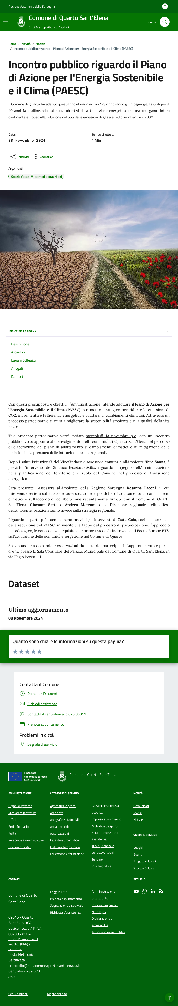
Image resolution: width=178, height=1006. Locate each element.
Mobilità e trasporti (105, 826)
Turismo (97, 859)
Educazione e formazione (67, 853)
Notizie (138, 819)
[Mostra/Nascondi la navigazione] (5, 21)
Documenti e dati (19, 847)
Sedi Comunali (18, 994)
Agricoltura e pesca (63, 805)
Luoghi (138, 847)
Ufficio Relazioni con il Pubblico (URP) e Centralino (23, 944)
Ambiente (56, 812)
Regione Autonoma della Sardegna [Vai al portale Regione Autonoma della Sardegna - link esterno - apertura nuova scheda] (31, 6)
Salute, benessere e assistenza (105, 836)
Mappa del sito (57, 994)
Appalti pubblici (60, 826)
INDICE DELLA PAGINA (89, 331)
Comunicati (141, 805)
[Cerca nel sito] (165, 22)
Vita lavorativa (101, 866)
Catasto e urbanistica (64, 840)
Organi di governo (20, 805)
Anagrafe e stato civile (65, 819)
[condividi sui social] (19, 156)
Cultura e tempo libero (65, 847)
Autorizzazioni (59, 833)
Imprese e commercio (106, 819)
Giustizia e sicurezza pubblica (105, 809)
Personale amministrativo (26, 840)
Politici (12, 833)
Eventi (138, 854)
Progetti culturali (145, 861)
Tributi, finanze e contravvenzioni (103, 849)
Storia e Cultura (144, 868)
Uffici (12, 819)
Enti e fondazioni (19, 826)
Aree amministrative (22, 812)
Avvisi (138, 812)
